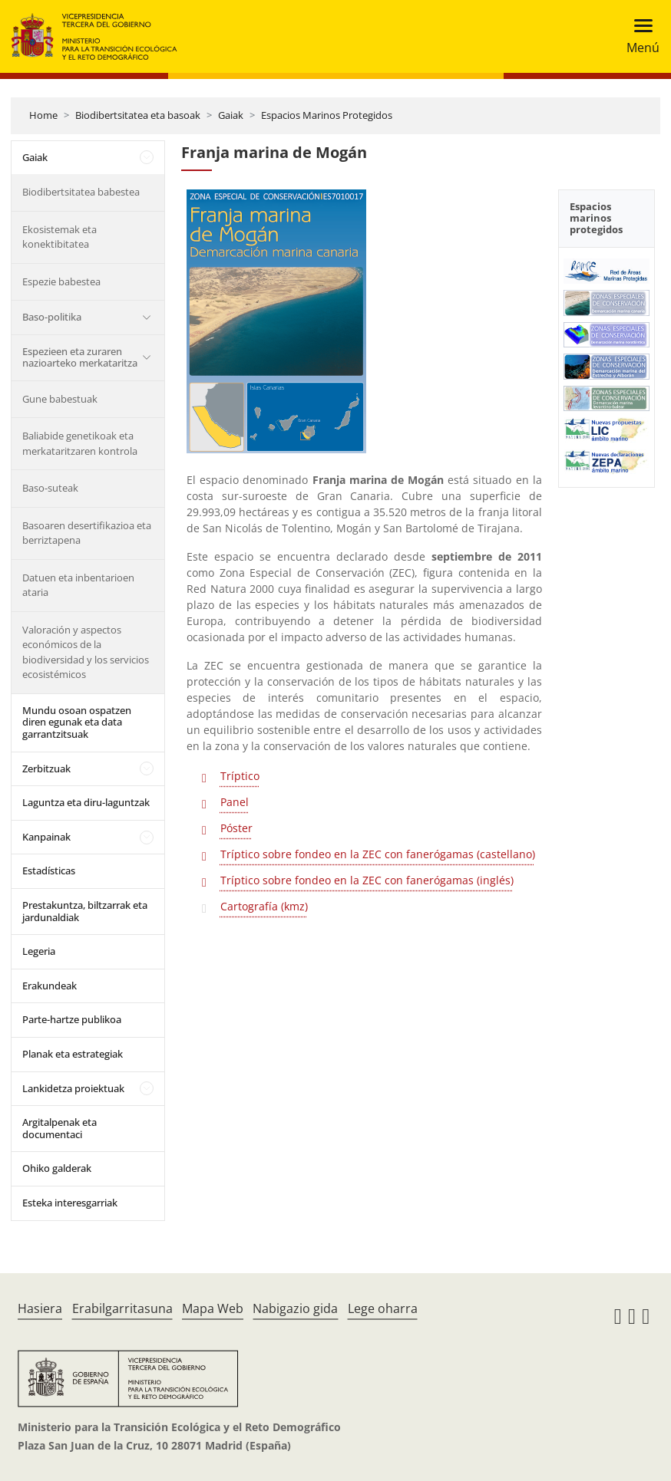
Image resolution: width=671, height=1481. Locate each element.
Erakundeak (49, 985)
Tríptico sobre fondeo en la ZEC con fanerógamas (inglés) (367, 880)
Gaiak (230, 115)
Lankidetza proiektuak (73, 1088)
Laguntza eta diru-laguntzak (86, 802)
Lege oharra (383, 1308)
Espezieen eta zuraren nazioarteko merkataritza (79, 357)
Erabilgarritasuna (122, 1308)
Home (43, 115)
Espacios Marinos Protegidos (326, 115)
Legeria (38, 951)
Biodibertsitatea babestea (81, 192)
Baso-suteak (50, 488)
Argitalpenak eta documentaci (59, 1128)
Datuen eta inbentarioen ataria (78, 585)
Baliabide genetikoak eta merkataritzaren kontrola (79, 443)
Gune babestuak (60, 399)
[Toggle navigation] (638, 36)
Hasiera (40, 1308)
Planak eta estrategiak (72, 1054)
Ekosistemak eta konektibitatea (59, 237)
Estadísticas (48, 870)
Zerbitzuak (46, 768)
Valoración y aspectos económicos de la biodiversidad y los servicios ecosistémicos (85, 652)
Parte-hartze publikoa (71, 1019)
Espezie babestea (61, 281)
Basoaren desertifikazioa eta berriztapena (86, 533)
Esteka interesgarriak (69, 1202)
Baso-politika (51, 317)
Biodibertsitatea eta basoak (137, 115)
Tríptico (239, 775)
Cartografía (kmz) (264, 906)
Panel (234, 802)
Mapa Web (212, 1308)
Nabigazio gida (295, 1308)
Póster (236, 828)
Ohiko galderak (56, 1168)
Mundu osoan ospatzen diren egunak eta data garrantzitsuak (76, 722)
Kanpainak (46, 837)
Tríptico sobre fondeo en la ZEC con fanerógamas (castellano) (377, 854)
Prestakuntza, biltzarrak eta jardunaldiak (84, 911)
